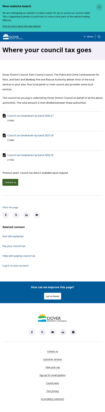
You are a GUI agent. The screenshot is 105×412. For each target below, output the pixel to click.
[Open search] (99, 36)
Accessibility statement (52, 398)
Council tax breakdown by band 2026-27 (30, 115)
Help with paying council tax (18, 256)
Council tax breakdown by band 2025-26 (30, 135)
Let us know (52, 296)
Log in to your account (15, 265)
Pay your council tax (14, 246)
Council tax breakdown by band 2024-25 (30, 155)
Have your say (52, 367)
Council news (52, 383)
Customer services (52, 359)
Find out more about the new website (21, 26)
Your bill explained (12, 236)
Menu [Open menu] (88, 36)
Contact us (10, 182)
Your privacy (52, 390)
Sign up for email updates (53, 375)
